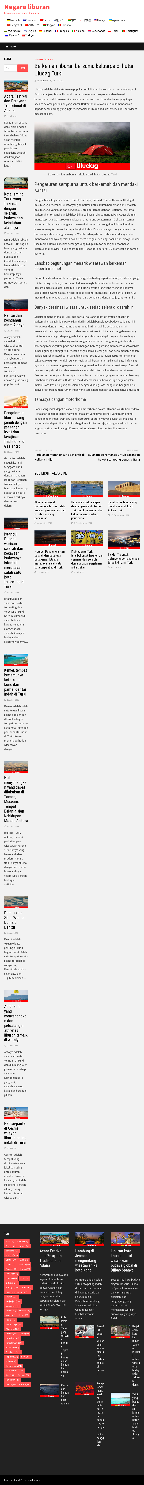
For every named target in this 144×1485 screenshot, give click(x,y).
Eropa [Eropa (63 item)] (25, 1269)
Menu (11, 46)
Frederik (44, 80)
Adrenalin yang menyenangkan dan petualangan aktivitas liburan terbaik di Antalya (16, 1023)
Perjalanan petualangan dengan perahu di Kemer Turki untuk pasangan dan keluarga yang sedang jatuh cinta (86, 510)
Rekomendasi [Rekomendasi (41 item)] (14, 1366)
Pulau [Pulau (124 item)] (11, 1361)
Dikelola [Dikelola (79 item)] (24, 1264)
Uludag (49, 59)
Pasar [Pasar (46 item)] (24, 1333)
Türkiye (38, 59)
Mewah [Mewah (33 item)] (11, 1310)
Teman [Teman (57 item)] (11, 1384)
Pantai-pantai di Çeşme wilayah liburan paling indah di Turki (15, 1133)
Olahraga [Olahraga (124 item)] (12, 1329)
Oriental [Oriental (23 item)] (11, 1333)
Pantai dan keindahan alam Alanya (14, 320)
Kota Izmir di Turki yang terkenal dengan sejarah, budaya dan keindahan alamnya (14, 211)
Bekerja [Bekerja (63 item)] (11, 1246)
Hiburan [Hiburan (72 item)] (11, 1278)
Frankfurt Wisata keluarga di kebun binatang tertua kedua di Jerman (100, 1350)
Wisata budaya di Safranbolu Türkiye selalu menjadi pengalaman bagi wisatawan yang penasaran (50, 510)
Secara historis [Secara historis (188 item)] (14, 1370)
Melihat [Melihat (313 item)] (11, 1296)
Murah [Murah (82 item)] (10, 1315)
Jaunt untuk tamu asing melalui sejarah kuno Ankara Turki (122, 506)
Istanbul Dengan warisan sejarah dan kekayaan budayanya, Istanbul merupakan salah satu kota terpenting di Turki (49, 559)
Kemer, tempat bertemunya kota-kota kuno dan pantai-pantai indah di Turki (15, 682)
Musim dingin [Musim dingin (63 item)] (13, 1324)
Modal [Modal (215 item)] (24, 1310)
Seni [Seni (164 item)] (10, 1375)
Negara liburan (27, 6)
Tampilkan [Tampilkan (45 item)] (12, 1379)
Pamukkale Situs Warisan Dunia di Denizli (15, 920)
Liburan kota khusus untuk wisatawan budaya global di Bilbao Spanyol (124, 1260)
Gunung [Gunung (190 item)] (12, 1273)
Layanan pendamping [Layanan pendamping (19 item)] (17, 1292)
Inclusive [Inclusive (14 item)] (11, 1283)
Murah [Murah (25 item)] (23, 1315)
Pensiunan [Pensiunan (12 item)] (12, 1347)
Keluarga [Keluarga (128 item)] (12, 1287)
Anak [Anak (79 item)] (10, 1241)
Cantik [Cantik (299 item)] (11, 1259)
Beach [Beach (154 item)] (22, 1241)
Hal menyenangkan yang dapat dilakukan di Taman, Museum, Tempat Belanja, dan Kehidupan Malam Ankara (16, 799)
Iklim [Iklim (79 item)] (24, 1278)
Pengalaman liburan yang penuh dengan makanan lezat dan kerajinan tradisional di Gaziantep (15, 430)
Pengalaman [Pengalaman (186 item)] (14, 1343)
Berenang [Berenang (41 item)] (12, 1250)
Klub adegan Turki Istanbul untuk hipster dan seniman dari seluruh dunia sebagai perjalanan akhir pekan (87, 559)
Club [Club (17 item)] (24, 1259)
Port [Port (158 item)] (25, 1356)
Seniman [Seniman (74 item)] (24, 1375)
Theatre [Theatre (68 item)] (24, 1384)
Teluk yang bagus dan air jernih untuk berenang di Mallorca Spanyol (135, 1416)
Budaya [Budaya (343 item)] (12, 1255)
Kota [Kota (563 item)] (26, 1287)
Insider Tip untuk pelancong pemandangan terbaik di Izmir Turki (123, 558)
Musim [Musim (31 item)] (10, 1319)
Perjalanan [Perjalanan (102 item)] (13, 1352)
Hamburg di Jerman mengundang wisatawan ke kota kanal (86, 1260)
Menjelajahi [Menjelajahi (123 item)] (13, 1301)
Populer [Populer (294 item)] (12, 1356)
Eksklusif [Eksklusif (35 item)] (11, 1269)
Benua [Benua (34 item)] (24, 1246)
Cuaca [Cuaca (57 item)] (10, 1264)
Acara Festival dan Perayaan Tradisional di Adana (15, 103)
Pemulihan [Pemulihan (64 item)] (12, 1338)
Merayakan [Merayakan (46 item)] (12, 1306)
